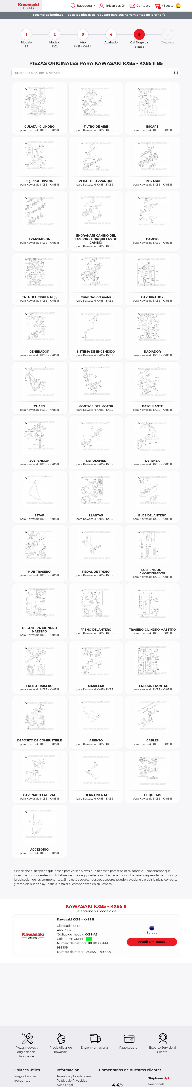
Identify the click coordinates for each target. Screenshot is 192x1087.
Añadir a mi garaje (152, 941)
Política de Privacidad (72, 1080)
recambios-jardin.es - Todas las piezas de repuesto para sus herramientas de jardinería (99, 14)
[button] (33, 936)
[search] (176, 73)
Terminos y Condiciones (74, 1076)
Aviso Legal (65, 1085)
